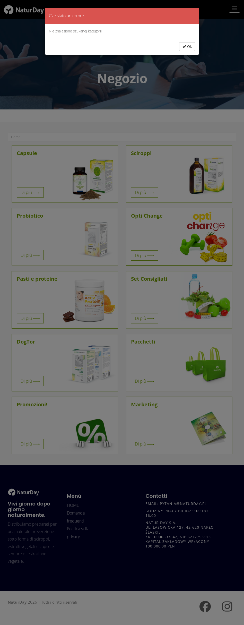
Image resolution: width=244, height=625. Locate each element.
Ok (187, 46)
